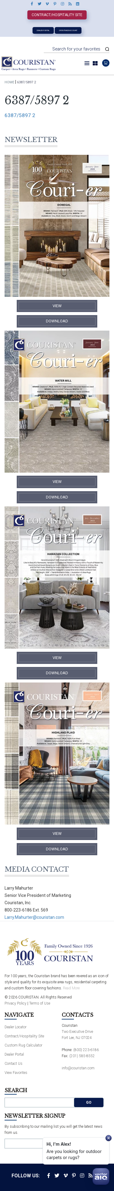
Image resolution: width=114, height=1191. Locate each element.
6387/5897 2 (20, 115)
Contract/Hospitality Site (57, 15)
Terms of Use (39, 1003)
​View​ (57, 306)
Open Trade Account (68, 30)
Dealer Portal (43, 30)
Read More (71, 988)
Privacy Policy (15, 1003)
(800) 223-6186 (86, 1050)
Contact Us (13, 1063)
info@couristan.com (78, 1068)
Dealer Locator (15, 1027)
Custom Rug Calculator (23, 1045)
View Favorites (16, 1073)
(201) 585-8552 (82, 1056)
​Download (57, 321)
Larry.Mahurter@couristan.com (34, 917)
